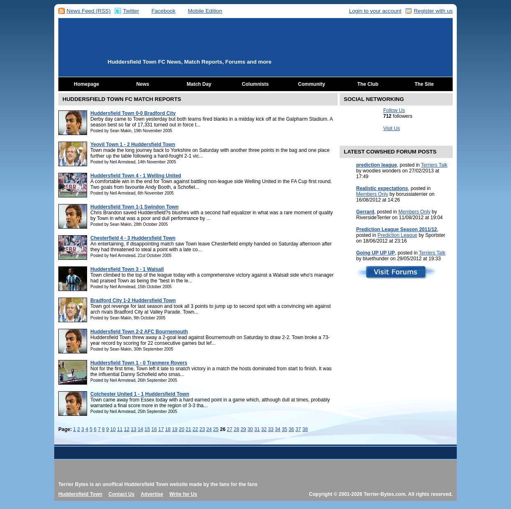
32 (264, 429)
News (142, 84)
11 (119, 429)
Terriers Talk (434, 165)
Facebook (164, 11)
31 (257, 429)
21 (188, 429)
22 (195, 429)
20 (181, 429)
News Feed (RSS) (88, 11)
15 (147, 429)
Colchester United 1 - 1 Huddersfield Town (139, 394)
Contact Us (121, 494)
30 (250, 429)
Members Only (372, 194)
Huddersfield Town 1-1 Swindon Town (134, 207)
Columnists (255, 84)
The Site (424, 84)
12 (126, 429)
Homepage (86, 84)
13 (133, 429)
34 (277, 429)
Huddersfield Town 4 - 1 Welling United (135, 176)
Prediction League (397, 235)
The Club (367, 84)
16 (154, 429)
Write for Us (183, 494)
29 (243, 429)
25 (216, 429)
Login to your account (375, 11)
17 (160, 429)
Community (311, 84)
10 (112, 429)
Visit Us (391, 128)
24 (209, 429)
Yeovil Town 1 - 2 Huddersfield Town (132, 144)
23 (202, 429)
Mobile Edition (205, 11)
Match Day (198, 84)
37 (298, 429)
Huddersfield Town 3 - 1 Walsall (127, 269)
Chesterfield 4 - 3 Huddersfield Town (132, 238)
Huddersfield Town (80, 494)
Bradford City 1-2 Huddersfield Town (133, 300)
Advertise (151, 494)
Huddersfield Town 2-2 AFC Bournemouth (139, 332)
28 (236, 429)
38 (305, 429)
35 (284, 429)
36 (291, 429)
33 (270, 429)
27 (229, 429)
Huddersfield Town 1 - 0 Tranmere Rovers (138, 363)
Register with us (433, 11)
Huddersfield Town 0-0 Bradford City (133, 113)
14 (140, 429)
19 (174, 429)
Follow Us (394, 110)
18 (167, 429)
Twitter (131, 11)
